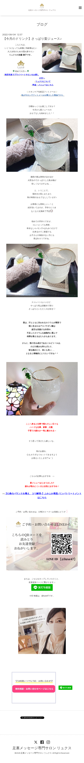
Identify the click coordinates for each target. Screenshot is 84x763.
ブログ (42, 24)
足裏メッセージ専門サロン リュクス (42, 748)
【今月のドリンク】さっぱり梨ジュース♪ (32, 38)
